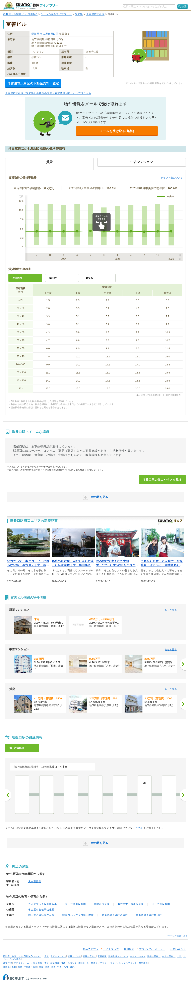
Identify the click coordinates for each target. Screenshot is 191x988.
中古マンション (137, 956)
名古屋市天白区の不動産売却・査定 (33, 83)
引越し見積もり (68, 963)
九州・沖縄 (69, 967)
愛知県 (79, 14)
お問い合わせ (178, 949)
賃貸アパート (74, 956)
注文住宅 (7, 963)
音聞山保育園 (102, 904)
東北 (14, 967)
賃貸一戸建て (89, 956)
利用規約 (129, 949)
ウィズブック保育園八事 (42, 904)
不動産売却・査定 (40, 963)
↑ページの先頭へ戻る (177, 936)
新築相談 (54, 963)
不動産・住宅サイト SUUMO (20, 14)
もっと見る (171, 609)
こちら (139, 828)
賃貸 (46, 956)
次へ (183, 795)
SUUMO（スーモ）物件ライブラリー (30, 5)
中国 (59, 967)
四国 (53, 967)
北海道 (6, 967)
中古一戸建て (168, 956)
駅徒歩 (89, 278)
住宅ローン (83, 963)
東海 (41, 967)
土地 (179, 956)
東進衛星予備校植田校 (149, 915)
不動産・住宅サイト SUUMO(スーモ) (22, 956)
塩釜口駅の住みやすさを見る (162, 479)
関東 (20, 967)
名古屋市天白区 (95, 14)
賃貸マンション (58, 956)
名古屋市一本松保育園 (131, 904)
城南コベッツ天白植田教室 (78, 915)
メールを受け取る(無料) (117, 131)
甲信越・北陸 (30, 967)
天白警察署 (34, 881)
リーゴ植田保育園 (75, 904)
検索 (184, 6)
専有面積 (17, 278)
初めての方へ (91, 949)
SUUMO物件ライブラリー (56, 14)
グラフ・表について (172, 177)
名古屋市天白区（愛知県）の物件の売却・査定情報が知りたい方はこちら (48, 93)
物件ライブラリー (100, 963)
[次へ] (183, 664)
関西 (47, 967)
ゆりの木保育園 (161, 904)
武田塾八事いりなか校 (41, 915)
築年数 (53, 278)
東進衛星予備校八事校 (115, 915)
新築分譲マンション (118, 956)
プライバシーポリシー (152, 949)
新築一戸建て (154, 956)
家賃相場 (102, 956)
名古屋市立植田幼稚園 (41, 909)
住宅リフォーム (21, 963)
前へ (8, 795)
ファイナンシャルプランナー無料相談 (129, 963)
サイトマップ (111, 949)
